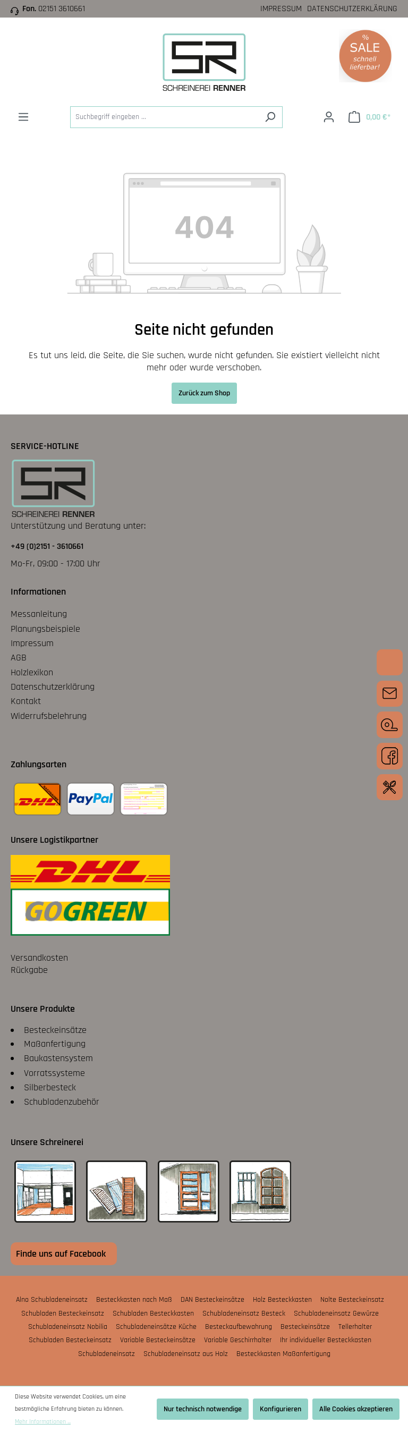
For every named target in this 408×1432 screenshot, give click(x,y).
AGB (19, 657)
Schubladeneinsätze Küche (156, 1327)
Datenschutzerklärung (352, 8)
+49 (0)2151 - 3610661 (47, 546)
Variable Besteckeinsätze (158, 1340)
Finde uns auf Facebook (61, 1254)
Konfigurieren (280, 1409)
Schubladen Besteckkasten (153, 1313)
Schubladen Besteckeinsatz (62, 1313)
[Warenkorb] (369, 117)
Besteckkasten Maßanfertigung (283, 1354)
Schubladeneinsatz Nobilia (67, 1327)
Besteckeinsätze (55, 1030)
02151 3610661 (61, 8)
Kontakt (26, 701)
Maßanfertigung (55, 1044)
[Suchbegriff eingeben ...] (164, 117)
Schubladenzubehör (61, 1102)
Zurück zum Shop (204, 393)
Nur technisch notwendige (203, 1409)
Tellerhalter (355, 1327)
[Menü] (23, 117)
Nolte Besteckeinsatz (352, 1299)
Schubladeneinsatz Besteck (243, 1313)
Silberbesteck (50, 1087)
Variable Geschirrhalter (237, 1340)
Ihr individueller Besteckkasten (325, 1340)
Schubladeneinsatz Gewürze (336, 1313)
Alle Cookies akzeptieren (356, 1409)
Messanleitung (39, 614)
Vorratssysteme (54, 1073)
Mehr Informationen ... (43, 1422)
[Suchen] (270, 117)
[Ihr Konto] (329, 117)
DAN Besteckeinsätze (212, 1299)
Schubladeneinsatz (106, 1354)
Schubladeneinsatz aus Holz (185, 1354)
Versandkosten (39, 958)
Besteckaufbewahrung (238, 1327)
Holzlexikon (32, 672)
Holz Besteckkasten (282, 1299)
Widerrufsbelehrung (49, 716)
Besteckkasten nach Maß (134, 1299)
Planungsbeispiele (45, 629)
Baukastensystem (58, 1058)
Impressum (281, 8)
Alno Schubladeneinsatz (52, 1299)
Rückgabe (29, 970)
